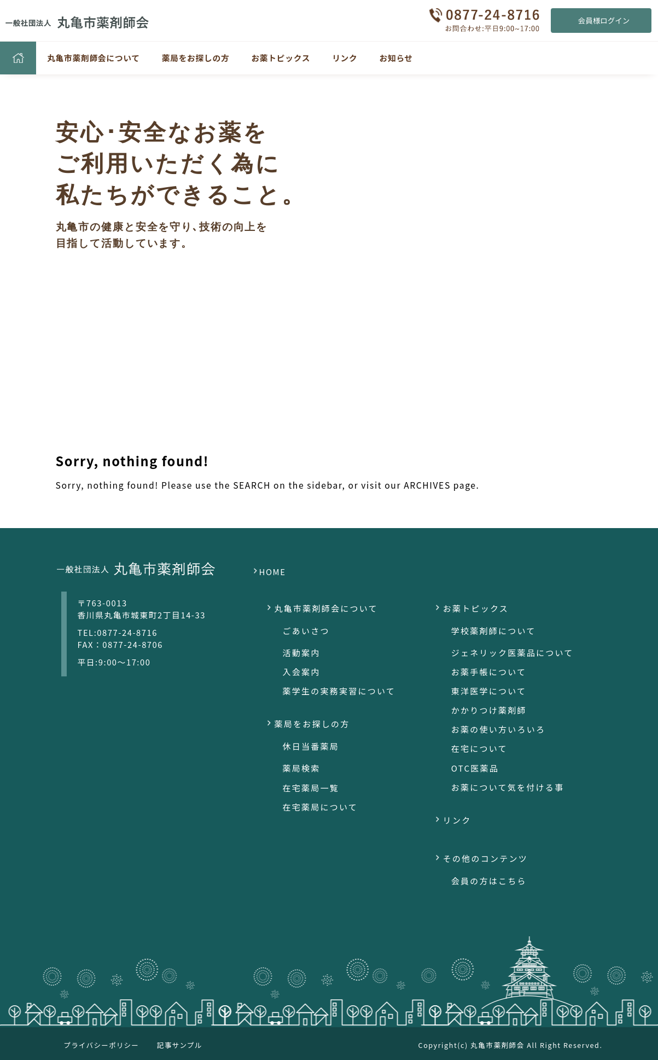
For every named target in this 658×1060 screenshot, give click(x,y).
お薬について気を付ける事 (507, 787)
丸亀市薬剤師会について (93, 57)
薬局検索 (302, 768)
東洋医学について (489, 691)
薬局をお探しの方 (196, 57)
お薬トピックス (280, 57)
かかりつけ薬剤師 (489, 710)
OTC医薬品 (475, 768)
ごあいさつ (306, 630)
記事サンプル (179, 1045)
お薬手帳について (489, 671)
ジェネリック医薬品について (512, 652)
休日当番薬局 (311, 746)
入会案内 (302, 671)
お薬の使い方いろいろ (498, 729)
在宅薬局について (320, 807)
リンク (344, 57)
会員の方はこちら (489, 881)
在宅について (479, 748)
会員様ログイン (604, 20)
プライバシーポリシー (101, 1045)
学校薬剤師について (493, 630)
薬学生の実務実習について (339, 691)
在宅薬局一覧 (311, 787)
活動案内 (302, 652)
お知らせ (397, 57)
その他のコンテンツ (485, 858)
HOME (272, 571)
